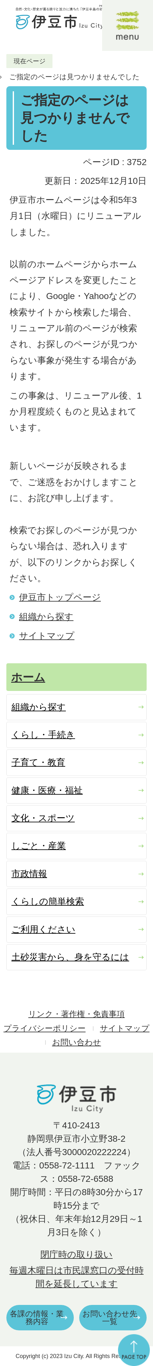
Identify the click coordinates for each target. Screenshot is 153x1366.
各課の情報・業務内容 (37, 1317)
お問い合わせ (76, 1042)
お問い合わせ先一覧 (109, 1317)
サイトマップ (46, 636)
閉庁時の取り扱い (76, 1254)
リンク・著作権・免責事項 (76, 1014)
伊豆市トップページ (60, 597)
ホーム (28, 677)
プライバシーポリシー (44, 1028)
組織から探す (46, 617)
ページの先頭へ (134, 1350)
